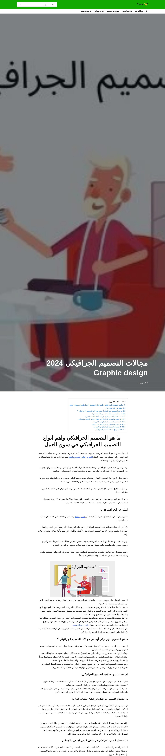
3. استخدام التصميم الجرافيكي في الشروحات (103, 426)
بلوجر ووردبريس (107, 11)
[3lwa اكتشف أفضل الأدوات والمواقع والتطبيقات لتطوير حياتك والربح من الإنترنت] (142, 4)
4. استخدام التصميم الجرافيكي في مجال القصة (102, 430)
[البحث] (39, 4)
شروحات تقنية (76, 11)
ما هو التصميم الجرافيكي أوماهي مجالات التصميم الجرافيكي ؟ (95, 413)
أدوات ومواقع (91, 11)
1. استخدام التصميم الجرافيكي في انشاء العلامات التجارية (98, 420)
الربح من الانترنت (140, 11)
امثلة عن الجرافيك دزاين (111, 410)
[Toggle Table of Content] (122, 402)
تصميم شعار (67, 545)
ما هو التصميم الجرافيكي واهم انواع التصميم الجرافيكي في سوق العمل (88, 406)
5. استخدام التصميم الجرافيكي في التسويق (104, 433)
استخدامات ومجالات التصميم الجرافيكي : (104, 417)
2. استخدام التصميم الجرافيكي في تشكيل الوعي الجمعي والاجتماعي (94, 423)
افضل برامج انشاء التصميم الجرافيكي (106, 436)
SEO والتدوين (123, 11)
